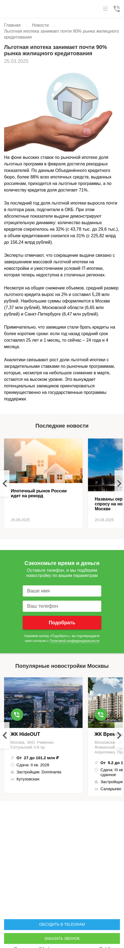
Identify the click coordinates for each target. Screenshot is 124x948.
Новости (40, 25)
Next (119, 483)
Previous (4, 483)
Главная (12, 25)
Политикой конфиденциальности (74, 641)
